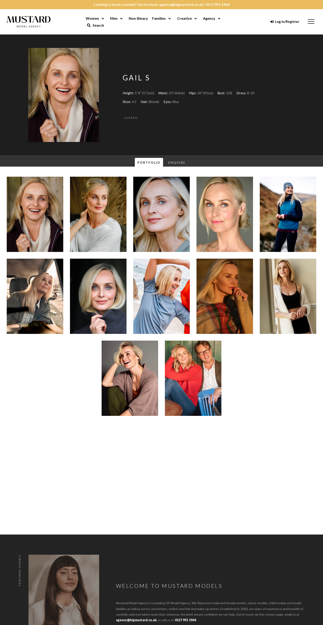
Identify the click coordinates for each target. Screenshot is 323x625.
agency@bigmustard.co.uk (181, 4)
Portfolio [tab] (148, 162)
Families (159, 18)
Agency (209, 18)
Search (95, 25)
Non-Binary (138, 18)
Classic (131, 117)
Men (114, 18)
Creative (184, 18)
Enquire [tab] (177, 162)
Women (92, 18)
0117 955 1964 (217, 4)
